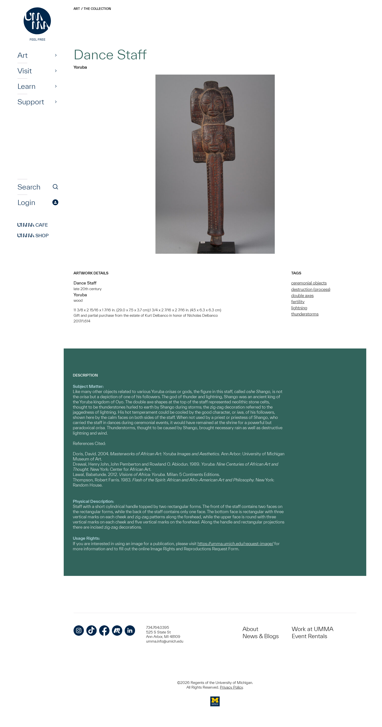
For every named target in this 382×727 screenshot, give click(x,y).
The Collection (97, 9)
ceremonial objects (309, 283)
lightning (299, 307)
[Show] (55, 55)
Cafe (32, 225)
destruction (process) (310, 289)
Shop (33, 235)
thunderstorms (305, 314)
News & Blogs (261, 636)
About (250, 629)
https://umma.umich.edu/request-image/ (235, 543)
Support (30, 101)
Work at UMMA (312, 629)
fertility (298, 301)
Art (22, 55)
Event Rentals (309, 636)
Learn (26, 86)
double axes (302, 295)
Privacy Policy (231, 687)
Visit (24, 70)
